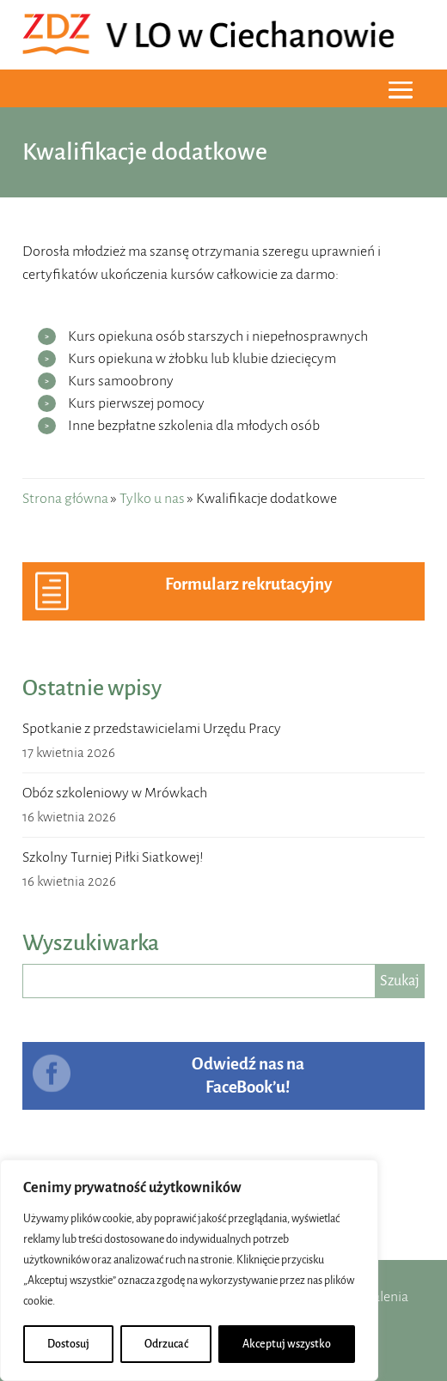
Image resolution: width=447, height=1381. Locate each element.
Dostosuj (68, 1344)
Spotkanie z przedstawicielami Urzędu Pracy (151, 728)
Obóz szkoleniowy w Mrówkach (114, 793)
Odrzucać (166, 1344)
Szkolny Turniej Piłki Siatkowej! (113, 857)
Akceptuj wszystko (286, 1344)
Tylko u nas (152, 498)
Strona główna (65, 498)
